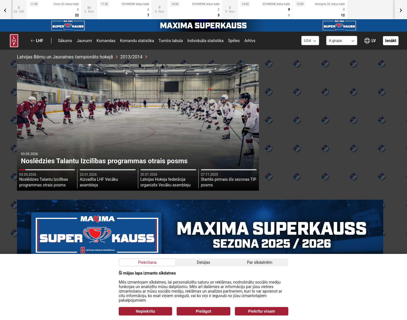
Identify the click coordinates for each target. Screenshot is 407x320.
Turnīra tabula (171, 40)
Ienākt (390, 40)
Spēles (234, 40)
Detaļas (203, 262)
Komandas (105, 40)
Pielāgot (203, 311)
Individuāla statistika (205, 40)
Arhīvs (249, 40)
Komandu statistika (137, 40)
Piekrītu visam (261, 311)
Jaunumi (84, 40)
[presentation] (401, 9)
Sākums (65, 40)
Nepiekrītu (145, 311)
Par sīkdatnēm (259, 262)
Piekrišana (147, 262)
